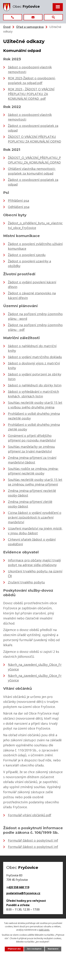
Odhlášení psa (18, 207)
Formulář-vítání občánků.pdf (29, 815)
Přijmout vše (14, 949)
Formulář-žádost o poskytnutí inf (33, 840)
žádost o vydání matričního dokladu (35, 357)
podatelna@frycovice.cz (23, 893)
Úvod (7, 27)
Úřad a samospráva (30, 27)
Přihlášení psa (18, 200)
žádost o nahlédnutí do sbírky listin (34, 385)
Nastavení (53, 949)
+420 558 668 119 (17, 887)
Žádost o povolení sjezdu (27, 255)
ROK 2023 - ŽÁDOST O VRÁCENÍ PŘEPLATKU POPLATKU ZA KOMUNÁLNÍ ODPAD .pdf (31, 94)
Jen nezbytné (34, 949)
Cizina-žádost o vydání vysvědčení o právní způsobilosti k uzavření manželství (34, 517)
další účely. (44, 929)
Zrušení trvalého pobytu (26, 582)
